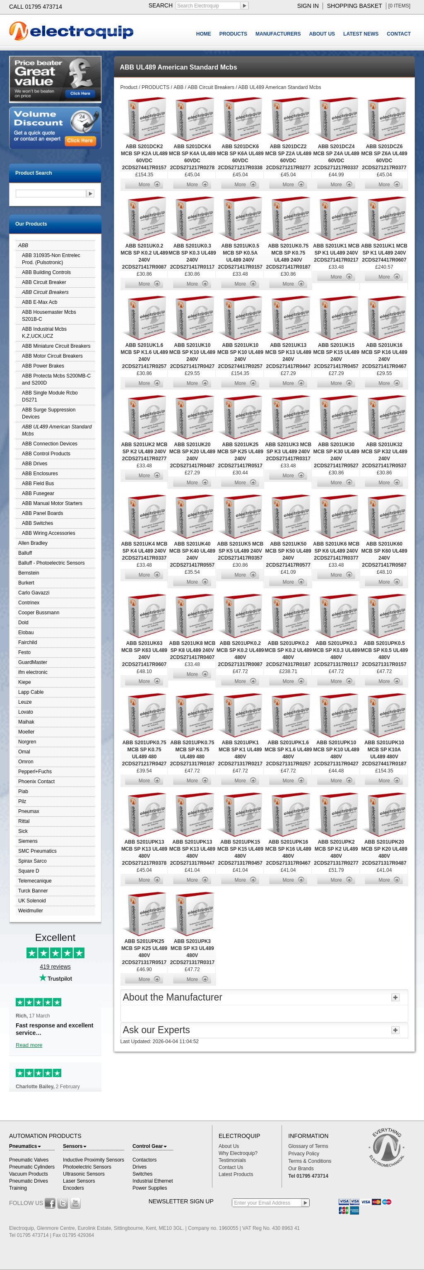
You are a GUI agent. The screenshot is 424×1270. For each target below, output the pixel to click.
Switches (142, 1174)
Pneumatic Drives (28, 1181)
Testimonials (232, 1160)
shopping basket (354, 5)
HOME (203, 34)
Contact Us (231, 1167)
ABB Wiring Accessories (48, 533)
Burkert (26, 583)
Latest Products (236, 1174)
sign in (308, 5)
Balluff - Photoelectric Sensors (51, 563)
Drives (139, 1167)
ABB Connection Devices (49, 444)
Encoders (73, 1188)
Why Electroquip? (238, 1153)
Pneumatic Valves (28, 1160)
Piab (23, 791)
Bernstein (28, 573)
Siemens (28, 841)
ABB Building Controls (46, 272)
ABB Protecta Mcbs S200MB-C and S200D (56, 379)
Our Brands (300, 1168)
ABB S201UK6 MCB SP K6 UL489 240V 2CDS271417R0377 (336, 551)
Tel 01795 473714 (308, 1176)
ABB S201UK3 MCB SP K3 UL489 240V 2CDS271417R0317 (288, 452)
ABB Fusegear (38, 493)
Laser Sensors (79, 1181)
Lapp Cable (30, 692)
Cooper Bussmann (38, 613)
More (144, 185)
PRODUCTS (233, 34)
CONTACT (399, 34)
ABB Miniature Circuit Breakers (56, 346)
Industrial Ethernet (152, 1181)
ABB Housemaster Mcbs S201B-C (49, 315)
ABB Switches (37, 523)
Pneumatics (25, 1146)
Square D (28, 871)
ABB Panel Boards (42, 513)
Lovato (25, 712)
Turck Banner (33, 891)
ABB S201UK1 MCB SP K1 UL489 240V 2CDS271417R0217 (336, 253)
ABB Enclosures (40, 473)
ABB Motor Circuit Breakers (52, 356)
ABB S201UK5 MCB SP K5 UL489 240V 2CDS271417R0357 (240, 551)
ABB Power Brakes (43, 366)
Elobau (26, 632)
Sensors (75, 1146)
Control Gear (149, 1146)
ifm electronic (33, 672)
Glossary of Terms (308, 1146)
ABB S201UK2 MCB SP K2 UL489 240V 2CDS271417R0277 (144, 452)
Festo (24, 652)
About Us (229, 1146)
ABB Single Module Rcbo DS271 (50, 396)
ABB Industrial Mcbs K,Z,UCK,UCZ (44, 332)
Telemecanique (35, 881)
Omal (24, 752)
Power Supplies (149, 1188)
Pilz (22, 801)
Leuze (25, 702)
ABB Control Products (46, 454)
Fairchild (27, 642)
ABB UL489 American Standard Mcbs (57, 430)
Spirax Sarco (32, 861)
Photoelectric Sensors (87, 1167)
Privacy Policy (303, 1154)
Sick (23, 831)
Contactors (144, 1160)
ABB (23, 245)
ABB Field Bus (38, 483)
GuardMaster (32, 662)
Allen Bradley (33, 543)
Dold (23, 622)
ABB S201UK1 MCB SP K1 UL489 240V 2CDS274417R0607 (384, 253)
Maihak (26, 722)
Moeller (26, 732)
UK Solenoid (32, 901)
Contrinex (28, 603)
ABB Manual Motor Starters (52, 503)
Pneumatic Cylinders (32, 1167)
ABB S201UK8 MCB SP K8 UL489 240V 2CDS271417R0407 (192, 650)
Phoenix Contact (36, 781)
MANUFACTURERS (278, 34)
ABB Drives (34, 464)
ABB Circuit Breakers (45, 292)
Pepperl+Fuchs (35, 772)
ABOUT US (322, 34)
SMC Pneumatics (37, 851)
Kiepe (24, 682)
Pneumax (28, 811)
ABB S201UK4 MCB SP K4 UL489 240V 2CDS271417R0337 (144, 551)
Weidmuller (30, 911)
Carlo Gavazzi (33, 593)
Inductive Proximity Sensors (93, 1160)
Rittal (23, 821)
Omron (26, 762)
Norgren (27, 742)
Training (18, 1188)
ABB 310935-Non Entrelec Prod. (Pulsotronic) (51, 259)
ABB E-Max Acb (39, 302)
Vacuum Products (28, 1174)
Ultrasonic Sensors (84, 1174)
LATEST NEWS (360, 34)
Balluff (25, 553)
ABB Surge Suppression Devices (48, 413)
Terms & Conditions (309, 1161)
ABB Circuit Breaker (44, 282)
